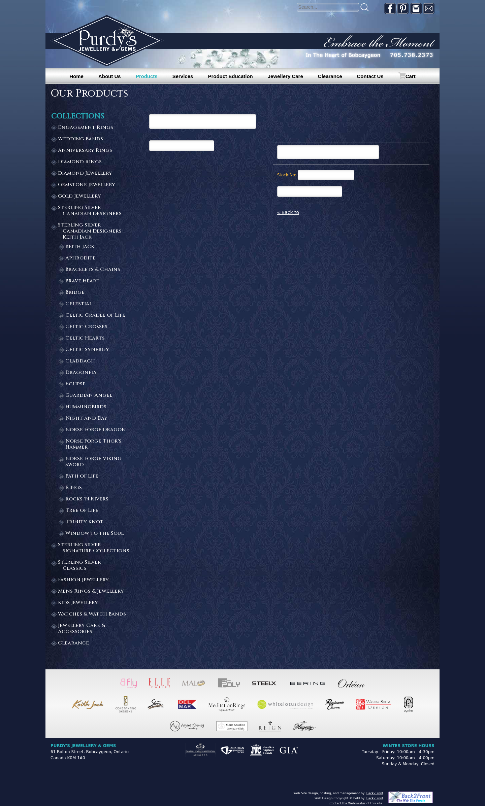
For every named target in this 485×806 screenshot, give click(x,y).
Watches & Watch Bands (92, 614)
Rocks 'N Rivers (86, 499)
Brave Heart (82, 281)
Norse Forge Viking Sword (93, 462)
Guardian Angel (88, 395)
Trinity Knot (84, 522)
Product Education (230, 76)
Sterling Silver (94, 211)
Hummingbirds (85, 407)
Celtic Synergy (87, 350)
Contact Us (370, 76)
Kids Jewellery (78, 603)
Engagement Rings (85, 128)
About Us (109, 76)
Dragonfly (81, 373)
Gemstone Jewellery (86, 185)
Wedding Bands (80, 139)
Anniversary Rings (85, 150)
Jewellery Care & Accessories (81, 629)
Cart (411, 76)
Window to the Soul (94, 533)
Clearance (330, 76)
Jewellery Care (285, 76)
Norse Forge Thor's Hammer (93, 444)
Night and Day (86, 418)
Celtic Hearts (85, 338)
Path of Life (81, 476)
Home (76, 76)
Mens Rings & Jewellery (91, 591)
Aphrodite (80, 258)
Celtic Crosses (86, 327)
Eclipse (75, 384)
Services (182, 76)
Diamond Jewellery (85, 173)
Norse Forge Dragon (95, 430)
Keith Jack (79, 247)
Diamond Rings (80, 162)
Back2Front (374, 793)
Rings (73, 488)
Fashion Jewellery (83, 580)
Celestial (78, 304)
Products (147, 76)
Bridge (75, 292)
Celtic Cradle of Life (95, 315)
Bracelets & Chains (92, 270)
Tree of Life (81, 510)
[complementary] (436, 769)
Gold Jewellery (79, 196)
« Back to (288, 212)
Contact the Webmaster (347, 803)
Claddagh (80, 361)
